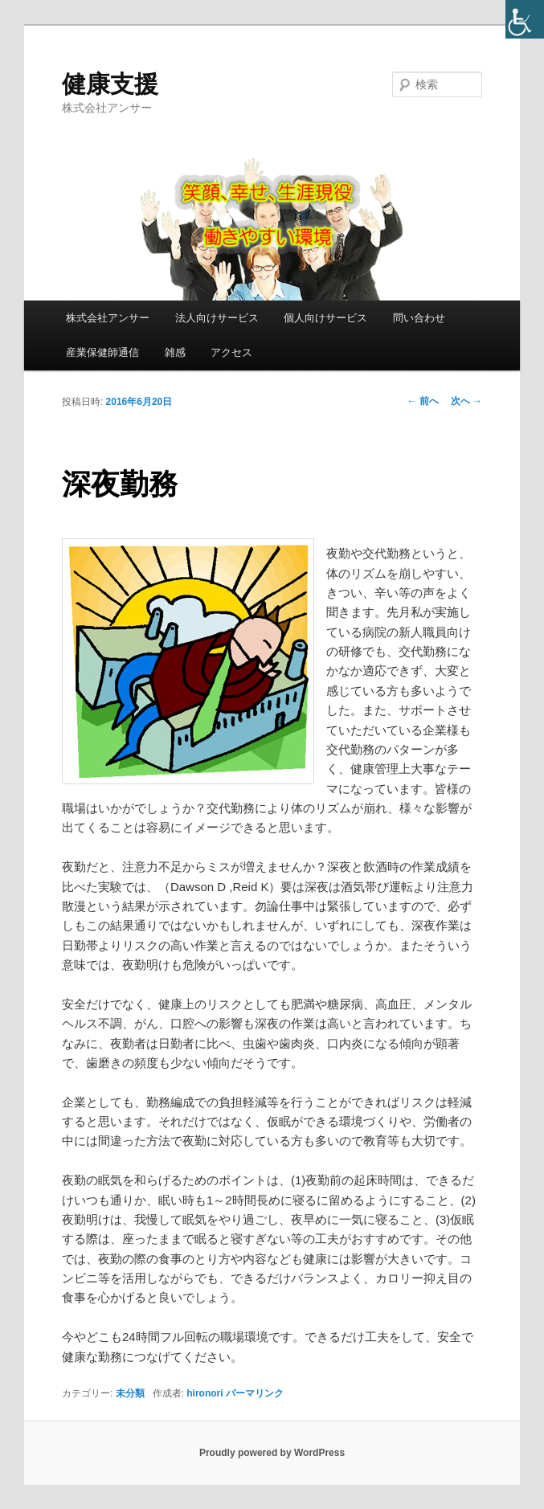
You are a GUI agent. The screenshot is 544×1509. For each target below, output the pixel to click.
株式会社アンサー (107, 318)
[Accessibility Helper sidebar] (524, 19)
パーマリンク (255, 1393)
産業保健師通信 (102, 352)
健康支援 (110, 84)
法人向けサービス (217, 318)
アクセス (231, 352)
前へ (422, 401)
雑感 (175, 352)
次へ (466, 401)
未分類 (130, 1393)
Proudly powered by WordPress (272, 1452)
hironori (204, 1393)
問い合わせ (419, 318)
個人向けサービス (325, 318)
